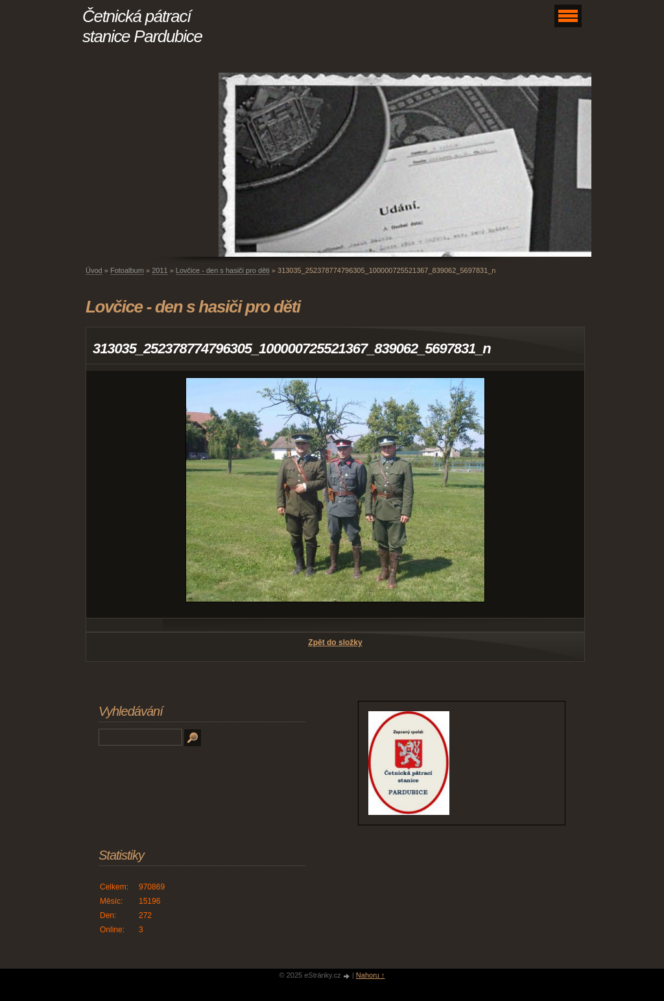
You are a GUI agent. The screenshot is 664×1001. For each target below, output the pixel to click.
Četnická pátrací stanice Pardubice (142, 26)
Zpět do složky (335, 642)
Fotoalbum (127, 270)
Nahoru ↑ (370, 975)
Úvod (94, 270)
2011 (159, 270)
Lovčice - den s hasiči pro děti (223, 270)
